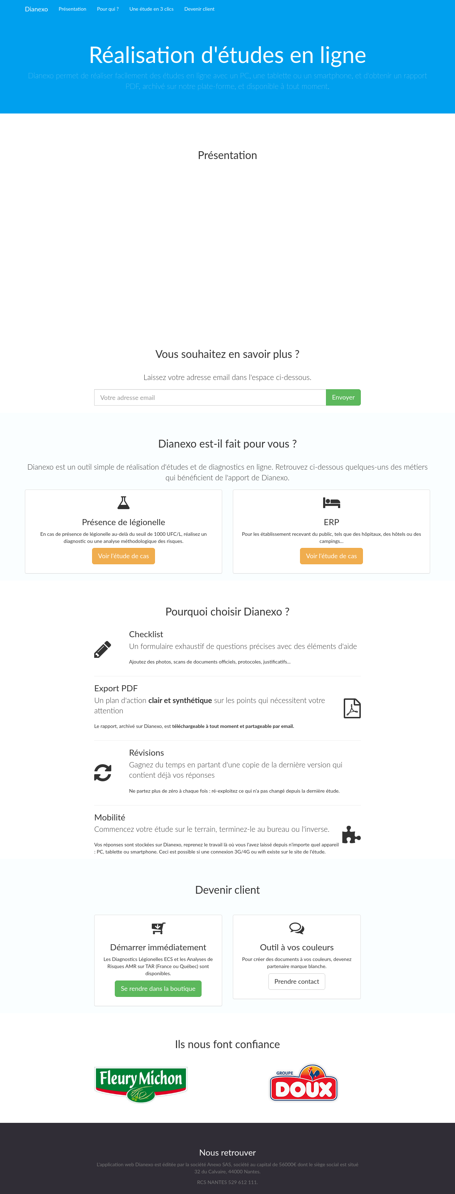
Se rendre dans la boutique (158, 988)
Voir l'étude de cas (123, 556)
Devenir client (199, 9)
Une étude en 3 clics (151, 9)
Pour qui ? (108, 9)
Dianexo (36, 9)
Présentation (72, 9)
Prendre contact (296, 981)
